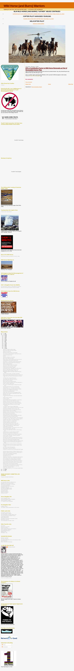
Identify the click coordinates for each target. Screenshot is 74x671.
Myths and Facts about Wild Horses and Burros (11, 362)
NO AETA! (3, 525)
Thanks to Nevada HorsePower (7, 476)
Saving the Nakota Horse (7, 354)
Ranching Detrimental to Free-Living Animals (11, 386)
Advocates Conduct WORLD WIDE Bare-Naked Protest (13, 440)
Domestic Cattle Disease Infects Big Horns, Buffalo (12, 388)
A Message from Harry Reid (8, 426)
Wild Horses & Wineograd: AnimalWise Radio (11, 439)
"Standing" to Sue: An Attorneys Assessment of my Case (13, 407)
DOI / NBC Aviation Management (9, 447)
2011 (3, 333)
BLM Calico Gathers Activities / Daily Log (10, 370)
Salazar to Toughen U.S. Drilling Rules (10, 420)
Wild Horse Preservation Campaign (8, 484)
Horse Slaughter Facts (5, 498)
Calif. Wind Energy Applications (8, 391)
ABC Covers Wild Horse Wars (8, 358)
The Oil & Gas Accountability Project (8, 515)
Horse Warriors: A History (7, 436)
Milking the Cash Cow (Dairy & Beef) (9, 366)
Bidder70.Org (3, 531)
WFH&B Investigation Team (6, 488)
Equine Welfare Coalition (6, 500)
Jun (4, 342)
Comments (5, 647)
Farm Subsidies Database (6, 529)
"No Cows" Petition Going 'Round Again (10, 364)
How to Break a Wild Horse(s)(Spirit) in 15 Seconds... (12, 399)
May (4, 343)
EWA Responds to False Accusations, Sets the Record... (13, 417)
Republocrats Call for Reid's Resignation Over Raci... (12, 415)
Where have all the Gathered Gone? (9, 381)
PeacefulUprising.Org (5, 530)
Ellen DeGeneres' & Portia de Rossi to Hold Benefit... (12, 443)
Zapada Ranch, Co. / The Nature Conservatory (11, 387)
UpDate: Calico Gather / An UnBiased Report (11, 419)
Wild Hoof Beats (4, 540)
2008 (3, 470)
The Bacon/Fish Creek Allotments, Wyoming (11, 465)
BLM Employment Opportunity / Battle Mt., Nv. (11, 424)
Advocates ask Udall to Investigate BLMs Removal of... (13, 437)
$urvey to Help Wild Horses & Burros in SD (10, 369)
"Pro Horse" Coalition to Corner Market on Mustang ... (12, 434)
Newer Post (28, 84)
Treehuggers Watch (5, 516)
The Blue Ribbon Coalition (6, 513)
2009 (3, 469)
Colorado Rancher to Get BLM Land (9, 422)
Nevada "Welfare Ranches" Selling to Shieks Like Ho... (13, 451)
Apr (4, 344)
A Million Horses (4, 506)
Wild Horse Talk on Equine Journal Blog (10, 352)
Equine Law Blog (4, 527)
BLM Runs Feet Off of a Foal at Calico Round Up (12, 402)
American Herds (4, 492)
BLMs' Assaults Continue (7, 397)
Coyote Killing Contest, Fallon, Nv (9, 428)
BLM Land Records (5, 517)
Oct (4, 338)
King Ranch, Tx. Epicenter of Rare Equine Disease (12, 361)
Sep (4, 339)
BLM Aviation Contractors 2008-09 (9, 448)
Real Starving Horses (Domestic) (9, 413)
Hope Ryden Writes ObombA (8, 454)
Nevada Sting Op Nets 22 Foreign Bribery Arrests (12, 409)
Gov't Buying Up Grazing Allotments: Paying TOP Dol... (13, 464)
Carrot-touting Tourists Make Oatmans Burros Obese (12, 461)
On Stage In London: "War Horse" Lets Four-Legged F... (13, 418)
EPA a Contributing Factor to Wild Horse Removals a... (13, 460)
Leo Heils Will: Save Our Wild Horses (8, 482)
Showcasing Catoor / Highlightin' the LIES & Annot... (12, 368)
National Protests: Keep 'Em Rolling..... (10, 410)
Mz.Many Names (11, 547)
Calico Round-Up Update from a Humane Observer (12, 403)
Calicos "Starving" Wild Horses (8, 383)
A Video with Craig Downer (6, 211)
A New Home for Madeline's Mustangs (10, 453)
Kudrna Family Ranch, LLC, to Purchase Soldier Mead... (13, 468)
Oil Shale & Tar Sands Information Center (9, 518)
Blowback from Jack (6, 394)
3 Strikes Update (6, 398)
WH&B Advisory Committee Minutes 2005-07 (11, 431)
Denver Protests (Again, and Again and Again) (11, 373)
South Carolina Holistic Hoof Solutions (8, 528)
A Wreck (2, 84)
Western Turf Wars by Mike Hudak (9, 349)
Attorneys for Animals (5, 526)
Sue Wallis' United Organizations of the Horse (10, 507)
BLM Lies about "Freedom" (8, 380)
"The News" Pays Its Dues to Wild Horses (10, 406)
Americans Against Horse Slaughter (8, 499)
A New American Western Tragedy (9, 367)
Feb (4, 347)
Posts (3, 644)
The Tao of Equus (4, 538)
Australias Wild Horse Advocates (7, 486)
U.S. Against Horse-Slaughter (7, 501)
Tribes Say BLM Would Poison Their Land (10, 423)
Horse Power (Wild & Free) (6, 489)
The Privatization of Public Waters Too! (8, 514)
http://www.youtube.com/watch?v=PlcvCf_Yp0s (10, 256)
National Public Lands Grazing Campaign (10, 463)
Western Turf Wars (4, 537)
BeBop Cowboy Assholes (7, 363)
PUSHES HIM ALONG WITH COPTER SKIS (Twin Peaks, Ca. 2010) (38, 18)
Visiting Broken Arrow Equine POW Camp (10, 360)
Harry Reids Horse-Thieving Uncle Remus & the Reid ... (13, 438)
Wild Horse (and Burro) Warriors (24, 5)
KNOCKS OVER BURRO (38, 23)
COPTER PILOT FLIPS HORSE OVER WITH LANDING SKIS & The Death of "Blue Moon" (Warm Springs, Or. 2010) (38, 13)
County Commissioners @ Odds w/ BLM (10, 416)
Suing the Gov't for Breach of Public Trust (10, 432)
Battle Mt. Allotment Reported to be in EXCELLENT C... (13, 452)
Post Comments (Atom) (37, 86)
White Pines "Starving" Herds (8, 466)
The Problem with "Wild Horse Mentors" (10, 379)
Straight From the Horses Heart (7, 483)
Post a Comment (28, 82)
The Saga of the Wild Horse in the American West (11, 539)
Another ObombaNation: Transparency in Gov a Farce (12, 427)
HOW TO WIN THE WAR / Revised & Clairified (11, 435)
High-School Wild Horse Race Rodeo (9, 350)
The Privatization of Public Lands (7, 520)
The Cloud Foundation (5, 485)
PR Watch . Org (4, 532)
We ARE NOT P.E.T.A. (7, 455)
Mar (4, 345)
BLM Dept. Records (5, 519)
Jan (4, 348)
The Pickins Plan (4, 490)
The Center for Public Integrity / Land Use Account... (12, 353)
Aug (4, 340)
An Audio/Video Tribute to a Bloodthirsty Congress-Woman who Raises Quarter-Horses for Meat (11, 287)
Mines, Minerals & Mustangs (6, 541)
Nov (4, 336)
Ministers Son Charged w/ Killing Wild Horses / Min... (12, 393)
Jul (4, 341)
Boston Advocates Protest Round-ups (10, 414)
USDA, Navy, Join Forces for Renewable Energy (11, 392)
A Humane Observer (5, 487)
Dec (4, 335)
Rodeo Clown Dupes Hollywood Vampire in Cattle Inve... (13, 374)
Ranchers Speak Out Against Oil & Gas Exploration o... (13, 382)
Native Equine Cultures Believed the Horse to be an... (12, 359)
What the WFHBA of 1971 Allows (9, 357)
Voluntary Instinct (4, 491)
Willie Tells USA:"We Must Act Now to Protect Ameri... (12, 462)
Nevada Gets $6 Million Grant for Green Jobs (11, 408)
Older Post (70, 84)
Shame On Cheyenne (7, 351)
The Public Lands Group (6, 512)
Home (49, 84)
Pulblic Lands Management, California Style (11, 425)
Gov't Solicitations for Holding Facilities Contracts (12, 459)
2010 (3, 334)
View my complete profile (6, 577)
